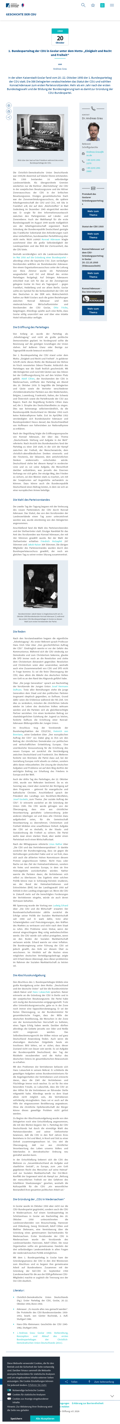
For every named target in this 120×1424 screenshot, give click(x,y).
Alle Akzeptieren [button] (45, 1418)
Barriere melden (60, 1406)
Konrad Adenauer (51, 239)
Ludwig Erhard (60, 905)
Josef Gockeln (20, 799)
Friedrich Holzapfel (51, 541)
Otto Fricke (61, 307)
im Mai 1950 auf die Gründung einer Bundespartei (39, 257)
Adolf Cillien (28, 378)
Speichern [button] (16, 1418)
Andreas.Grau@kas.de (93, 153)
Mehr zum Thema (93, 212)
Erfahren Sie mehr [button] (37, 1384)
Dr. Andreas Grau (92, 118)
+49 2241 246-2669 (91, 169)
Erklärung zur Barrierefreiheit (87, 1403)
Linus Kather (55, 844)
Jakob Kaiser (34, 544)
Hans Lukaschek (41, 991)
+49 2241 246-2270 (91, 161)
